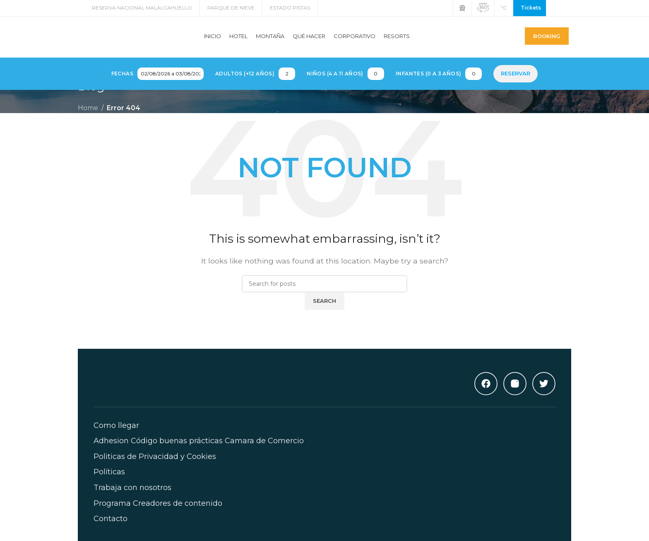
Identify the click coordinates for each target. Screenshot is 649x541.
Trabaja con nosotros (132, 496)
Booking (546, 40)
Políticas (109, 480)
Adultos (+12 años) (244, 82)
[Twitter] (543, 392)
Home (88, 117)
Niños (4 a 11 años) (335, 82)
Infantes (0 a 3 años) (428, 82)
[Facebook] (486, 392)
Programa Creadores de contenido (158, 512)
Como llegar (116, 434)
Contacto (110, 527)
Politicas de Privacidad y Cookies (155, 465)
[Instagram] (514, 392)
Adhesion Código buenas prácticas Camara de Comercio (199, 449)
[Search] (324, 293)
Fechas (122, 82)
